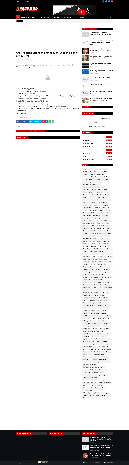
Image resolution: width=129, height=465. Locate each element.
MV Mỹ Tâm (91, 254)
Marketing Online (95, 277)
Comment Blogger (102, 264)
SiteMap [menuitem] (82, 17)
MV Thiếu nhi (106, 326)
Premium (103, 238)
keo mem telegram (87, 292)
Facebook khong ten (102, 308)
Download (92, 174)
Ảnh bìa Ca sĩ (108, 261)
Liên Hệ (83, 462)
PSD (90, 205)
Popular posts (103, 336)
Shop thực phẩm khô (102, 341)
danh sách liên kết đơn (96, 290)
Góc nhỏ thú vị (108, 315)
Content (92, 267)
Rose (108, 238)
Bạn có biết (91, 192)
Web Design (86, 246)
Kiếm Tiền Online (98, 137)
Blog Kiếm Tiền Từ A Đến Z (89, 264)
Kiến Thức (85, 236)
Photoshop (95, 238)
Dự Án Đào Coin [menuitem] (66, 17)
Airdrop (98, 140)
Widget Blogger (94, 246)
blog (105, 259)
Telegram (98, 146)
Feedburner (86, 313)
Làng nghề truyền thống (100, 197)
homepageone (86, 377)
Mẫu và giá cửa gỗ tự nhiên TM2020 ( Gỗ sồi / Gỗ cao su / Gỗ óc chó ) (101, 57)
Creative (89, 215)
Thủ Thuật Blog (107, 200)
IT (97, 195)
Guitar (101, 315)
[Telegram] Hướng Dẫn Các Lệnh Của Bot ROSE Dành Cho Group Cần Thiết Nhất (101, 49)
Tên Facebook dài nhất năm (89, 364)
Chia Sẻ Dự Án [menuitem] (25, 17)
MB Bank (92, 236)
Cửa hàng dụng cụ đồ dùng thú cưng (91, 218)
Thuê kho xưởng (107, 351)
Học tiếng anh (99, 192)
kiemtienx (94, 377)
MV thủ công (94, 328)
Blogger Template (87, 249)
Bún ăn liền (85, 300)
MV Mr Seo (107, 195)
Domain (85, 308)
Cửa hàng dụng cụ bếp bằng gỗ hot (101, 215)
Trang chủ (18, 49)
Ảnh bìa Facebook (87, 228)
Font (103, 218)
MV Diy (99, 323)
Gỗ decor (85, 251)
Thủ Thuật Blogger (101, 174)
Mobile (98, 254)
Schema (85, 279)
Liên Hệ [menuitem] (76, 17)
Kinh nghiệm (93, 321)
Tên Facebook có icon (104, 359)
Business (102, 295)
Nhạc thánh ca (86, 200)
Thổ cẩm (96, 285)
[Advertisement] (48, 36)
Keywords (106, 269)
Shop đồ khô (109, 344)
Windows (109, 213)
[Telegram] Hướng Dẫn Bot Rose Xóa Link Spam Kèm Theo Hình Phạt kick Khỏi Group (101, 42)
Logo (22, 49)
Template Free (101, 213)
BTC (104, 228)
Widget (92, 225)
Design (100, 231)
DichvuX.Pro (97, 122)
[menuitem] (18, 17)
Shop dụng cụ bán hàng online (96, 279)
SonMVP (90, 118)
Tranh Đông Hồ (86, 287)
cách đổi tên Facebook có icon (90, 375)
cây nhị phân (86, 290)
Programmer (108, 277)
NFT (95, 333)
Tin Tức (98, 156)
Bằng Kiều (92, 300)
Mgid (100, 328)
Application (95, 295)
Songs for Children (87, 346)
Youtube (95, 205)
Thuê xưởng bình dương (98, 354)
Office (108, 333)
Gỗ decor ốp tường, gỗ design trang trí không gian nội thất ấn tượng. (101, 99)
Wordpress (103, 246)
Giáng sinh (85, 269)
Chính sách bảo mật (108, 462)
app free (95, 184)
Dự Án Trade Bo (98, 159)
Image (109, 233)
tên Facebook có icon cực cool (90, 380)
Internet (101, 251)
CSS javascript (106, 205)
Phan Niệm (43, 91)
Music (102, 331)
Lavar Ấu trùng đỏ (99, 272)
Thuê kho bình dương (96, 351)
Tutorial (99, 243)
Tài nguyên (85, 225)
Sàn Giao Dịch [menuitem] (45, 17)
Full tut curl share (95, 313)
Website (98, 179)
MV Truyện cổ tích (100, 274)
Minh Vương (106, 328)
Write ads (101, 369)
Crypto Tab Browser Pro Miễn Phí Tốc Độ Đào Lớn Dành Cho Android (101, 85)
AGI (94, 228)
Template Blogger (107, 282)
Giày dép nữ (95, 315)
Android (99, 228)
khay (84, 215)
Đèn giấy (94, 385)
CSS (100, 184)
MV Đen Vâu (106, 236)
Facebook (85, 174)
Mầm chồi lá (91, 220)
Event (108, 267)
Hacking (94, 318)
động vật (85, 202)
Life (105, 251)
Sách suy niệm (105, 346)
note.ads (94, 261)
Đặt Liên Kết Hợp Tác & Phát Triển (97, 126)
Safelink (96, 339)
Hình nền (85, 179)
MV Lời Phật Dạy (97, 326)
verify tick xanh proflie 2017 (105, 382)
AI (89, 202)
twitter (108, 292)
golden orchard (107, 290)
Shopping (107, 223)
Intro (99, 318)
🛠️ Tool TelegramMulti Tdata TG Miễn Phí (100, 64)
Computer (85, 267)
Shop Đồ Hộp (100, 223)
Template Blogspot (87, 285)
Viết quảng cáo (106, 243)
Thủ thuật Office (108, 256)
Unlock (102, 367)
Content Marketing (100, 267)
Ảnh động (91, 197)
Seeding (85, 241)
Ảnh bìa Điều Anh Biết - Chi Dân (90, 398)
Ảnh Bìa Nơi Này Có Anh (88, 395)
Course (109, 228)
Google (85, 192)
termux (102, 292)
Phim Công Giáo (87, 184)
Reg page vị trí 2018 (87, 339)
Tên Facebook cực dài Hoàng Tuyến (91, 362)
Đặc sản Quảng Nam (99, 387)
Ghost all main (86, 233)
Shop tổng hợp (106, 241)
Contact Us (27, 1)
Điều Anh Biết (86, 385)
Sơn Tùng (85, 349)
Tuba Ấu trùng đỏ (108, 287)
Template (105, 171)
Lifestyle (85, 254)
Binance (99, 189)
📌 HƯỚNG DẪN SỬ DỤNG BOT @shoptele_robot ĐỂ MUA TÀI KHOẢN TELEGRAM (100, 34)
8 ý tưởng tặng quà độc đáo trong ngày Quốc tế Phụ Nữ (101, 92)
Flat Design (102, 249)
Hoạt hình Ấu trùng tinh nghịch (99, 233)
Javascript (97, 177)
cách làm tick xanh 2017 (97, 372)
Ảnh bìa (107, 225)
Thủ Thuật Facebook (88, 187)
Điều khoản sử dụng (97, 462)
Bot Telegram (86, 189)
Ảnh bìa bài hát (86, 295)
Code (90, 171)
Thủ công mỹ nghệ (87, 357)
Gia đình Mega (86, 315)
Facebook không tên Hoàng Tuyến (91, 310)
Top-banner (105, 357)
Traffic (106, 192)
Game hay (109, 249)
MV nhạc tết (98, 236)
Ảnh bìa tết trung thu (101, 395)
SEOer (99, 171)
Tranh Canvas (86, 359)
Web (96, 369)
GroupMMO (20, 59)
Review (105, 220)
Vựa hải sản (92, 195)
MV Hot (101, 195)
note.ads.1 (100, 261)
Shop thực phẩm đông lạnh (89, 344)
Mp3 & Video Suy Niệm (93, 331)
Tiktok (101, 285)
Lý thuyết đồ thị (108, 272)
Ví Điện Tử (98, 153)
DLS (109, 305)
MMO (95, 171)
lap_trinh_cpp (86, 261)
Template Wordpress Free (89, 256)
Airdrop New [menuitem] (55, 17)
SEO (110, 220)
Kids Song (85, 321)
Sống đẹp (97, 349)
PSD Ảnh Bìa (99, 220)
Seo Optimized (105, 179)
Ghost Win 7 (103, 313)
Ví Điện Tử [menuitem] (34, 17)
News (103, 187)
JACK (104, 318)
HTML (92, 177)
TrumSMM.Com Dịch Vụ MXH (105, 118)
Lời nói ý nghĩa (86, 323)
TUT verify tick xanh (106, 349)
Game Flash (106, 231)
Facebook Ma (92, 308)
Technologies (86, 243)
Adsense (94, 189)
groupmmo (86, 177)
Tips (96, 169)
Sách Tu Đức (97, 346)
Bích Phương (105, 297)
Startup (99, 282)
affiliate (100, 259)
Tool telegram (97, 357)
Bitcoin (105, 189)
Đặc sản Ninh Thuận (87, 387)
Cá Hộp (85, 303)
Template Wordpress (107, 254)
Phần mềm (107, 210)
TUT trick (100, 200)
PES (102, 277)
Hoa (90, 210)
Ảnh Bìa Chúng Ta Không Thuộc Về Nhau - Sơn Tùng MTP (96, 393)
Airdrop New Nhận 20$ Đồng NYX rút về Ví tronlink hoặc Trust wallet (101, 71)
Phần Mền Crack (94, 336)
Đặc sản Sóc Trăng (87, 390)
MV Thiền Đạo (86, 328)
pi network (96, 292)
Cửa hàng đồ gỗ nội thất (100, 305)
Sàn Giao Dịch (98, 143)
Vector (84, 182)
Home (17, 1)
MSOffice (94, 323)
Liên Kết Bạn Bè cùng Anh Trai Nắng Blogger (100, 78)
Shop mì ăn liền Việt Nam (95, 241)
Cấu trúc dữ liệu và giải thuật (89, 231)
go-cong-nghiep (103, 375)
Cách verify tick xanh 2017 (95, 303)
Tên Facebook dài (106, 362)
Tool (106, 285)
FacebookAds (105, 207)
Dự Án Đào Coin (98, 150)
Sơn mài (91, 349)
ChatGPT (96, 249)
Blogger (21, 117)
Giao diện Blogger (103, 202)
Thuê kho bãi (86, 351)
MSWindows (86, 274)
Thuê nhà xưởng (87, 354)
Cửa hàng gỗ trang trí (88, 305)
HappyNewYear (93, 251)
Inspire (95, 210)
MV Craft (101, 210)
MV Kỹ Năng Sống (87, 326)
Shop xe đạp (101, 344)
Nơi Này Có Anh (101, 333)
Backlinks (94, 202)
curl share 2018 (86, 372)
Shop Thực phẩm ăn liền (88, 223)
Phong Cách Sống (87, 238)
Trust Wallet (94, 359)
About (22, 1)
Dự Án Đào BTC (96, 207)
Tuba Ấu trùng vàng (96, 287)
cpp (108, 246)
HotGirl (92, 269)
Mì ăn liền (85, 205)
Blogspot (26, 117)
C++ (100, 205)
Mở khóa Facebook (87, 333)
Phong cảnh (86, 336)
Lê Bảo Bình (105, 321)
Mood (84, 331)
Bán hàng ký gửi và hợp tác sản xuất (91, 297)
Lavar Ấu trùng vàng (87, 272)
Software (94, 200)
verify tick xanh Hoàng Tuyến (90, 382)
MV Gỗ (92, 274)
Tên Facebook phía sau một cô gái (91, 367)
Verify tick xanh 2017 (88, 369)
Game (107, 218)
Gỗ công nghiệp (87, 318)
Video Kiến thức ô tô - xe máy (90, 259)
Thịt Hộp (94, 243)
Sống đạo (85, 195)
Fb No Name (104, 310)
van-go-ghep (102, 380)
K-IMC (108, 318)
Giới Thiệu (88, 462)
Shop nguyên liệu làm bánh (89, 213)
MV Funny (105, 323)
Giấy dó (85, 220)
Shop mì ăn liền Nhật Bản (89, 341)
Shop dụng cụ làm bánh (105, 339)
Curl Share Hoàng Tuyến (102, 300)
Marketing (91, 179)
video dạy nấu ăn (100, 225)
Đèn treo (100, 385)
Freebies (85, 210)
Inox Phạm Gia (99, 269)
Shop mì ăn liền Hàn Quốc (89, 282)
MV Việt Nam (86, 277)
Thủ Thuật (100, 256)
